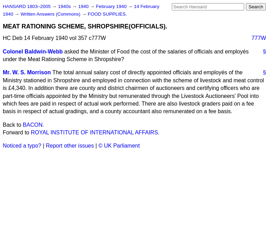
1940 (84, 6)
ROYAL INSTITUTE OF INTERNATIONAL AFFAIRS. (95, 132)
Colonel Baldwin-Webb (33, 52)
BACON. (33, 125)
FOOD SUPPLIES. (107, 14)
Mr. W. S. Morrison (27, 72)
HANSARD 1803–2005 (27, 6)
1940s (65, 6)
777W (258, 38)
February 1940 (112, 6)
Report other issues (70, 146)
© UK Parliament (119, 146)
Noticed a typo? (22, 146)
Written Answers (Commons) (51, 14)
